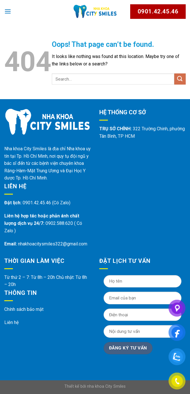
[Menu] (7, 11)
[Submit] (180, 79)
